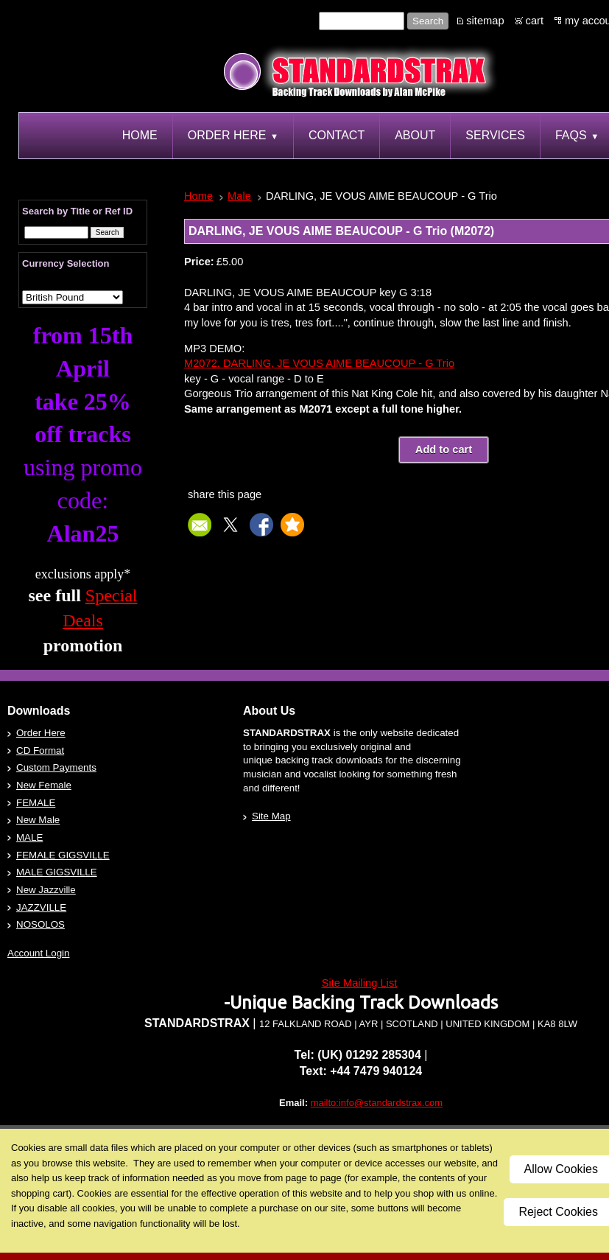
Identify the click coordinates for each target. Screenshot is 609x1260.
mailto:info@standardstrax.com (377, 1102)
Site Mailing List (360, 983)
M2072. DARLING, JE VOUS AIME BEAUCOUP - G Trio (319, 363)
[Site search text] (361, 21)
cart (534, 21)
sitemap (485, 21)
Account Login (38, 953)
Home (198, 196)
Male (239, 196)
